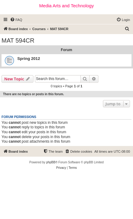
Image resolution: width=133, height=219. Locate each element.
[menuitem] (16, 19)
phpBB (50, 162)
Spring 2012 (28, 58)
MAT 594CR (18, 40)
